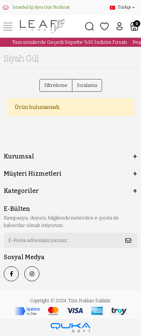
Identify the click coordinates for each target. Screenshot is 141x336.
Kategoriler (21, 190)
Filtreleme (56, 85)
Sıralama (87, 85)
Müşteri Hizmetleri (33, 173)
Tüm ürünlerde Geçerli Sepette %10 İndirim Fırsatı (68, 42)
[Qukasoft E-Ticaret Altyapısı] (70, 327)
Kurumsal (19, 156)
